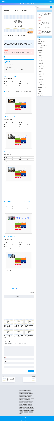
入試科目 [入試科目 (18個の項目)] (32, 397)
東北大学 (40, 76)
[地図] (25, 102)
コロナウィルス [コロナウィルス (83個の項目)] (29, 394)
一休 (17, 107)
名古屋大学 (41, 63)
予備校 (39, 39)
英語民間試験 (40, 95)
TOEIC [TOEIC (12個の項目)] (25, 394)
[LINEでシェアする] (24, 289)
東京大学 (40, 71)
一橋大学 (40, 52)
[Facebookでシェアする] (17, 289)
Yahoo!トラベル (18, 144)
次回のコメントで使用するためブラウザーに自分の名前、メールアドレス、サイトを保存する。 (18, 368)
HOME (27, 417)
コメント (6, 345)
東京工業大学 (41, 73)
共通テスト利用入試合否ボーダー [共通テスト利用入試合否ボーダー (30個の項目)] (24, 400)
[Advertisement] (19, 190)
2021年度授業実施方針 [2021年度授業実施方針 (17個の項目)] (28, 391)
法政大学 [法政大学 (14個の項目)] (27, 408)
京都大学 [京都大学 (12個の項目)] (25, 397)
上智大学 (40, 54)
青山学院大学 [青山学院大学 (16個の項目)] (31, 411)
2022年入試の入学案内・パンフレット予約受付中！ (27, 3)
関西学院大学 (41, 84)
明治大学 (40, 70)
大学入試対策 (40, 47)
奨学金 (39, 89)
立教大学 (40, 81)
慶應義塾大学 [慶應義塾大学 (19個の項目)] (30, 403)
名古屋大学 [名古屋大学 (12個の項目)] (26, 402)
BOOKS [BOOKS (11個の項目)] (21, 394)
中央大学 (40, 55)
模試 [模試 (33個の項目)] (21, 408)
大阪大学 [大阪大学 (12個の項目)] (30, 402)
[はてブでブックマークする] (20, 289)
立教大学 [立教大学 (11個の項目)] (32, 408)
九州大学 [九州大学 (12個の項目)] (21, 397)
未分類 (39, 91)
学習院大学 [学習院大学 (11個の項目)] (25, 403)
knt (23, 105)
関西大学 (40, 83)
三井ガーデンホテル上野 (22, 254)
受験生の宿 (32, 291)
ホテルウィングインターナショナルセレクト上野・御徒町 (14, 69)
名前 (5, 356)
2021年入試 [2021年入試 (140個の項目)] (22, 391)
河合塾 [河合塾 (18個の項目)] (24, 408)
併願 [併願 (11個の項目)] (29, 397)
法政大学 (40, 78)
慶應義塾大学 (41, 67)
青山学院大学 (41, 86)
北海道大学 (41, 60)
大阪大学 (40, 65)
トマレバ (23, 220)
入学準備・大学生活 (42, 41)
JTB (17, 105)
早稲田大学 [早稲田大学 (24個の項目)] (21, 405)
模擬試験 (40, 93)
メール (5, 360)
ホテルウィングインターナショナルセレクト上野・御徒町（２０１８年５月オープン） (22, 218)
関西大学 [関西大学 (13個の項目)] (21, 411)
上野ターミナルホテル (9, 67)
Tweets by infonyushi (40, 99)
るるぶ (23, 107)
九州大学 (40, 57)
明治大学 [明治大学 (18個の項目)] (25, 405)
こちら (13, 270)
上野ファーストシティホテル (10, 64)
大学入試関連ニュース (42, 87)
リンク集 (50, 1)
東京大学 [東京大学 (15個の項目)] (29, 405)
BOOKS (40, 49)
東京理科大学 (41, 75)
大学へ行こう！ (5, 1)
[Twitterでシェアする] (13, 289)
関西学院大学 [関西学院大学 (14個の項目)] (26, 411)
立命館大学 (41, 79)
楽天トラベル (18, 223)
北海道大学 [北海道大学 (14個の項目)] (31, 400)
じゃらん (23, 223)
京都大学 (40, 59)
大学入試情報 (40, 50)
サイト (5, 364)
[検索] (51, 7)
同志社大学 (41, 62)
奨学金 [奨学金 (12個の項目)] (21, 403)
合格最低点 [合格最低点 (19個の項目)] (21, 402)
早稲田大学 (41, 68)
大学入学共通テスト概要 (42, 45)
